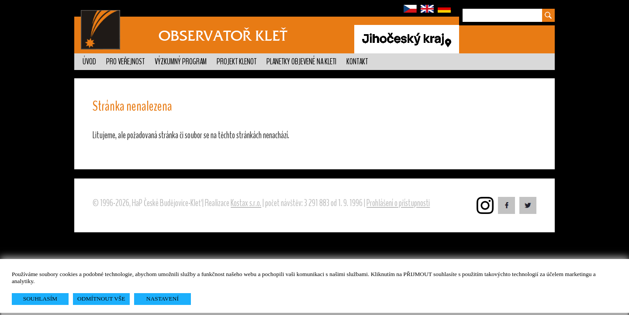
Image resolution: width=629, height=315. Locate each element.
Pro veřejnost (125, 61)
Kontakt (357, 61)
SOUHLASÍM (40, 298)
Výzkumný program (181, 61)
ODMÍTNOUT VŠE (101, 298)
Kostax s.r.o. (246, 203)
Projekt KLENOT (236, 61)
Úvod (89, 61)
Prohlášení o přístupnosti (398, 203)
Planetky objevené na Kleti (301, 61)
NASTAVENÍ (162, 298)
